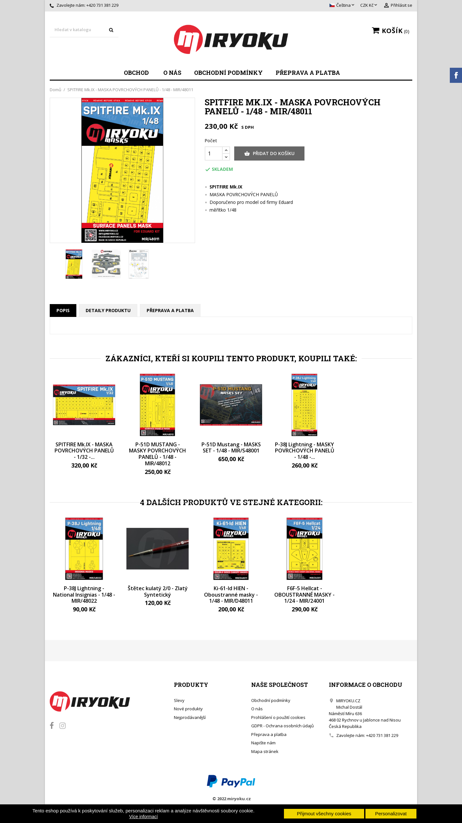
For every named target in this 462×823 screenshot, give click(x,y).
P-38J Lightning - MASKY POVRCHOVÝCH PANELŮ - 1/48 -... (304, 451)
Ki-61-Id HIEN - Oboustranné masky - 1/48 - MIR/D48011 (231, 595)
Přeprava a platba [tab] (170, 310)
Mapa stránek (264, 751)
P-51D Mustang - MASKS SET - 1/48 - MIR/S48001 (231, 447)
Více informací (143, 816)
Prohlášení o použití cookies (278, 717)
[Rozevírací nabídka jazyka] (342, 5)
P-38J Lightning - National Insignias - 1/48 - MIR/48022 (84, 595)
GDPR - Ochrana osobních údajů (282, 726)
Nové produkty (188, 709)
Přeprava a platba (308, 72)
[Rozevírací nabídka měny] (369, 5)
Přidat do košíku (269, 153)
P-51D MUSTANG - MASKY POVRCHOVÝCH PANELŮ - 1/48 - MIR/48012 (157, 454)
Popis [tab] (63, 310)
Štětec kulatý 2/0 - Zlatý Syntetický (158, 591)
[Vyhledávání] (84, 30)
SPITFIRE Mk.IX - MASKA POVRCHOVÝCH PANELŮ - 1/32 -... (84, 451)
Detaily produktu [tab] (108, 310)
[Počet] (214, 153)
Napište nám (263, 743)
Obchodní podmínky (228, 72)
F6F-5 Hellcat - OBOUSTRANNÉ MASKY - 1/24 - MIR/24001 (304, 595)
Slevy (179, 700)
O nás (172, 72)
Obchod (136, 72)
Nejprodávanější (190, 717)
